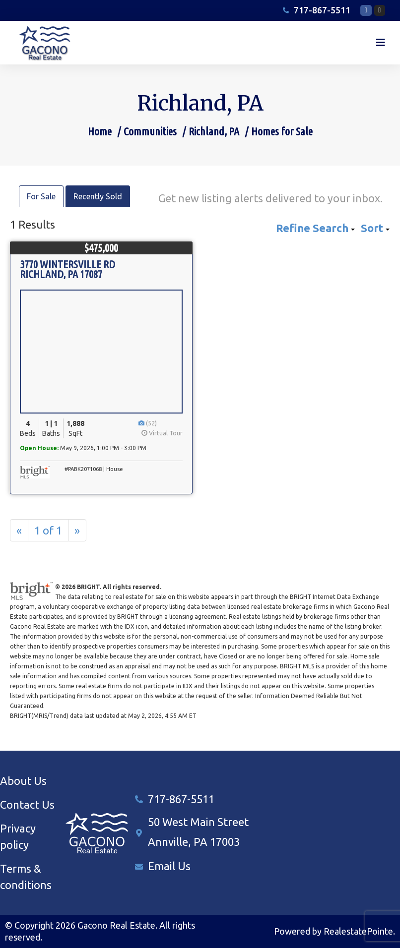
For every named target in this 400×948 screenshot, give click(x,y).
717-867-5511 (181, 799)
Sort (375, 228)
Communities (150, 131)
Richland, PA (214, 131)
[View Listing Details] (101, 352)
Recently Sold (97, 196)
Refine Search (315, 228)
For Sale (41, 196)
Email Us (169, 866)
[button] (380, 42)
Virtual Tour (162, 433)
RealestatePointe (358, 931)
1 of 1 (48, 530)
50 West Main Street (198, 822)
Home (100, 131)
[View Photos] (142, 423)
